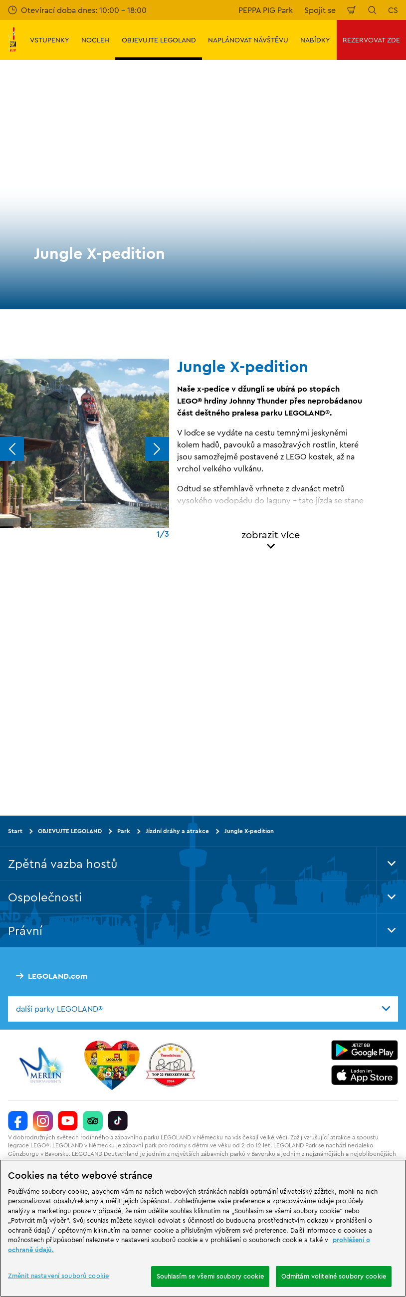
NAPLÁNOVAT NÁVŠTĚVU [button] (248, 39)
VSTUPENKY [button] (49, 39)
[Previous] (12, 449)
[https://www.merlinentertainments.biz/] (43, 1064)
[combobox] (203, 1008)
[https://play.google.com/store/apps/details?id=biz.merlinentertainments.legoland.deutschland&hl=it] (364, 1050)
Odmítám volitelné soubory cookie (333, 1276)
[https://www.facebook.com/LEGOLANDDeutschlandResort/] (18, 1120)
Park (123, 831)
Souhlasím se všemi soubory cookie (210, 1276)
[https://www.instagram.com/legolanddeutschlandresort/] (43, 1120)
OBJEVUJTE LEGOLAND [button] (159, 39)
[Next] (157, 449)
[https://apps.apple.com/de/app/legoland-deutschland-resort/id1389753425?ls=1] (364, 1074)
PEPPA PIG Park (265, 10)
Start (15, 831)
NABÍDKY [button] (315, 39)
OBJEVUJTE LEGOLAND (70, 831)
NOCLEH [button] (95, 39)
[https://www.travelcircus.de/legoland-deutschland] (171, 1064)
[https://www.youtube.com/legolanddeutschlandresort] (68, 1120)
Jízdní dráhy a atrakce (177, 831)
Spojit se (320, 10)
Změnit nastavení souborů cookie (58, 1276)
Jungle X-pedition (249, 831)
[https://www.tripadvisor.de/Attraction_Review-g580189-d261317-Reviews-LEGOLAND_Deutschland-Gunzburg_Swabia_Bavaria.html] (93, 1120)
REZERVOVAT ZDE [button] (371, 39)
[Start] (112, 1064)
